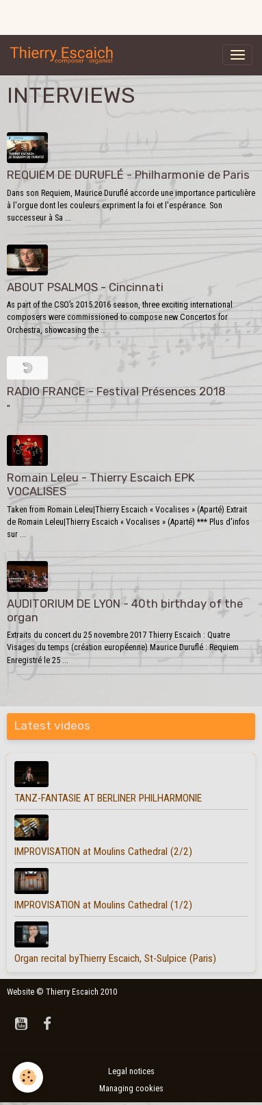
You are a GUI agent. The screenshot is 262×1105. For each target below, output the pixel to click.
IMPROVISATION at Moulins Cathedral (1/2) (103, 905)
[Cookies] (27, 1077)
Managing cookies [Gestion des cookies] (131, 1088)
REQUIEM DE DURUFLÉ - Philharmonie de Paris (128, 175)
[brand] (64, 55)
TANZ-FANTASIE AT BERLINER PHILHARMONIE (108, 798)
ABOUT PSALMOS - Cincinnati (85, 287)
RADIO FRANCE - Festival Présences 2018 (116, 391)
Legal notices (131, 1071)
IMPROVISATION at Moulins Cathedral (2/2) (103, 851)
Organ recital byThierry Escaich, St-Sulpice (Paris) (115, 958)
